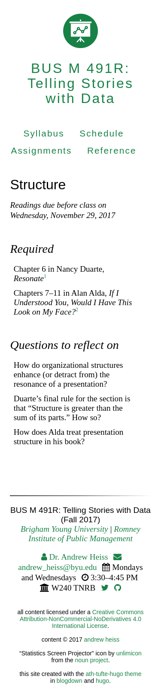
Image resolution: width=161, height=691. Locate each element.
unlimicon (129, 653)
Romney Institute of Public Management (84, 533)
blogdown (69, 680)
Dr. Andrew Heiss (74, 556)
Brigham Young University (64, 528)
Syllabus (43, 133)
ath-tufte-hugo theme (114, 673)
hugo (102, 680)
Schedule (101, 133)
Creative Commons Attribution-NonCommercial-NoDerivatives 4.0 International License (82, 619)
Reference (112, 150)
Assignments (41, 150)
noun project (91, 660)
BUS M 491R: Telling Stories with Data (80, 83)
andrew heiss (102, 639)
